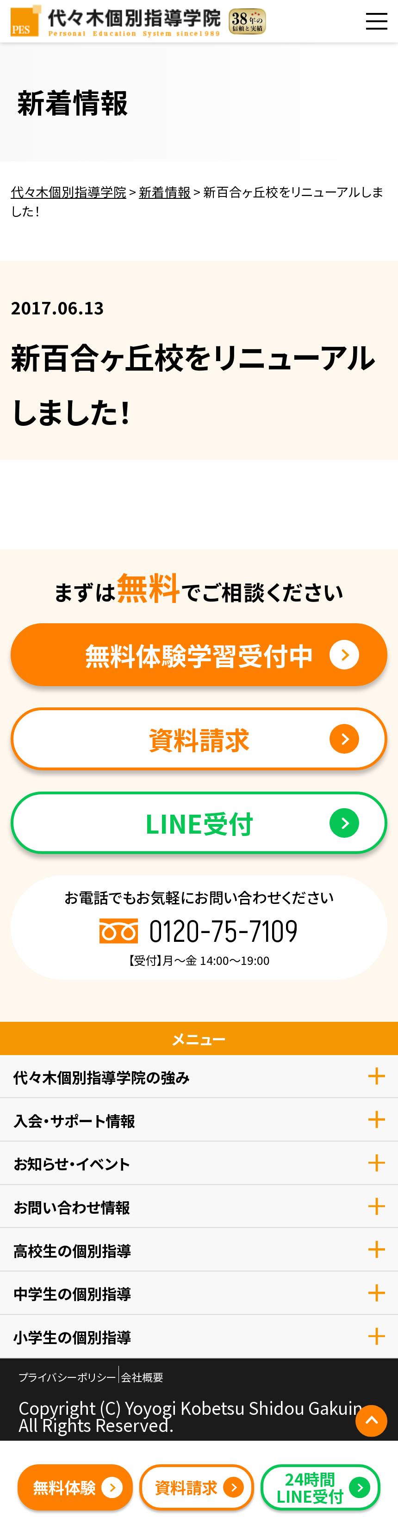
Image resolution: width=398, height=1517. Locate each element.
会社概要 (142, 1377)
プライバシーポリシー (68, 1377)
